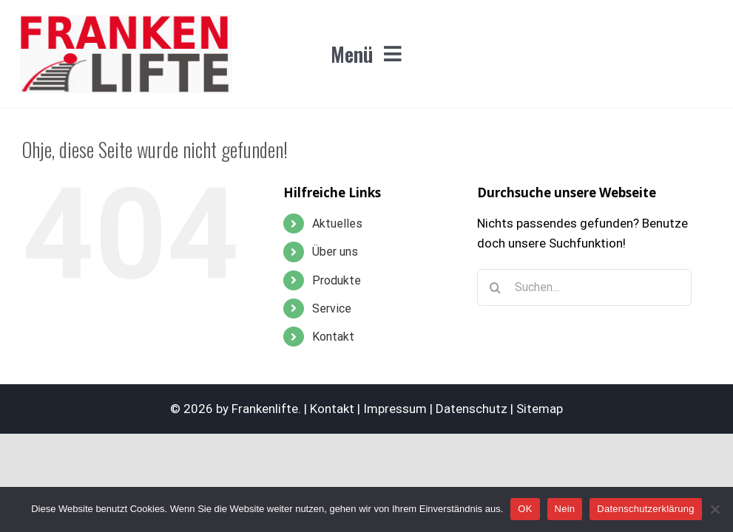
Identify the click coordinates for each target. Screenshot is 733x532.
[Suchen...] (584, 287)
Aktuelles (337, 223)
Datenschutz (471, 408)
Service (331, 308)
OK (525, 508)
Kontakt (333, 337)
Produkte (336, 280)
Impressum (395, 408)
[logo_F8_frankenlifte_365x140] (126, 20)
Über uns (335, 252)
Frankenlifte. (266, 408)
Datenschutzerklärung (645, 508)
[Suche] (495, 287)
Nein (565, 508)
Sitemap (539, 408)
